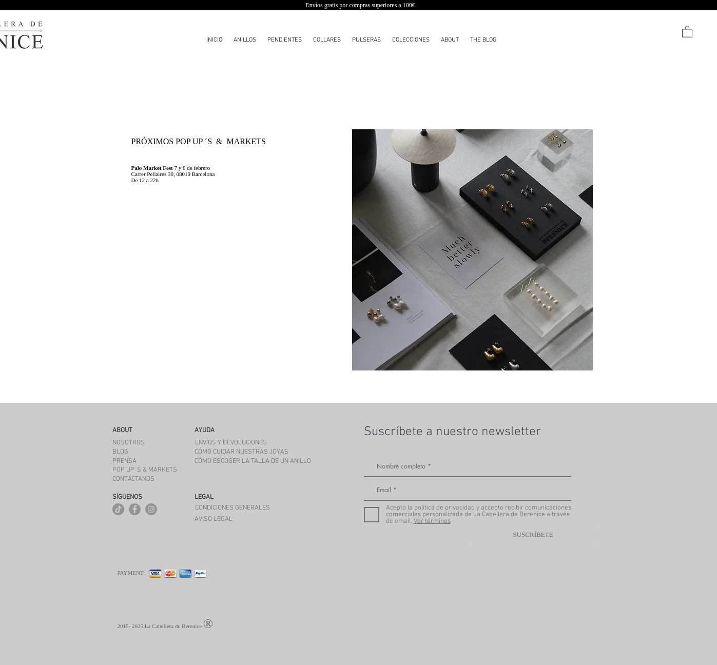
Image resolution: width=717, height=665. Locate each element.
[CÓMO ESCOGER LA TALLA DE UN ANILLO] (263, 461)
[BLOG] (120, 452)
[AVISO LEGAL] (213, 519)
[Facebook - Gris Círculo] (135, 509)
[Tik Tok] (118, 509)
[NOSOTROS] (128, 442)
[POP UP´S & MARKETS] (144, 470)
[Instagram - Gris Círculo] (151, 509)
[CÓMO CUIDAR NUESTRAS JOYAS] (249, 452)
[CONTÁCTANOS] (133, 479)
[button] (410, 40)
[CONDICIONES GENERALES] (233, 508)
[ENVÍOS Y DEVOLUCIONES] (231, 442)
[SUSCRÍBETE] (533, 535)
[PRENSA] (124, 461)
